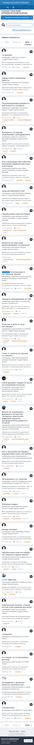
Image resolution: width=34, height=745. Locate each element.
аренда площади (9, 529)
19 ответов (20, 466)
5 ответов (18, 718)
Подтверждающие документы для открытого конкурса (15, 104)
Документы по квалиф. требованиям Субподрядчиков (16, 133)
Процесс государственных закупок (13, 109)
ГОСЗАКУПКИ (8, 708)
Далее (27, 42)
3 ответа (18, 288)
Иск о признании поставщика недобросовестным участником (16, 453)
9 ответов (17, 541)
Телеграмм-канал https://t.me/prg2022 (15, 2)
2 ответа (17, 228)
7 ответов (16, 67)
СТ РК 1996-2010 (9, 580)
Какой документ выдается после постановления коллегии (17, 384)
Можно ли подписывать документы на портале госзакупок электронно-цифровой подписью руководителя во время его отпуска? (14, 417)
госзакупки (7, 55)
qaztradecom (19, 216)
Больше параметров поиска (22, 30)
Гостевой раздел (26, 710)
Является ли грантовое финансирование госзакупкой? (16, 244)
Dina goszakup (19, 276)
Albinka (17, 710)
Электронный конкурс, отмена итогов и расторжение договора (17, 606)
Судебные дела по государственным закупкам (17, 458)
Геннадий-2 (19, 329)
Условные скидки (9, 504)
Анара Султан (19, 387)
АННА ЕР (18, 358)
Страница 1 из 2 (17, 42)
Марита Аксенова (21, 108)
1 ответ (18, 311)
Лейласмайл (19, 531)
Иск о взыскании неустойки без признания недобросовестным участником (16, 164)
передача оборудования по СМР (16, 299)
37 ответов (18, 148)
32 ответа (19, 621)
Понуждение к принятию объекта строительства (13, 683)
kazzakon (18, 168)
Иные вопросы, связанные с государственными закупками (15, 170)
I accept (28, 740)
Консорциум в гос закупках (14, 479)
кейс (16, 301)
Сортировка (28, 44)
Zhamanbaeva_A (20, 456)
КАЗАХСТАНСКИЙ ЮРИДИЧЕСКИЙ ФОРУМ (14, 12)
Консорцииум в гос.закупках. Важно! (13, 273)
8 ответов (17, 117)
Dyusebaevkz (19, 687)
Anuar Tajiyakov (20, 582)
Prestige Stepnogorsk (22, 425)
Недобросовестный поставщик (16, 214)
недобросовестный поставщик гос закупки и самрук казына (16, 553)
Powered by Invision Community (17, 735)
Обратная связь (14, 731)
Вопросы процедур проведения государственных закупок (15, 138)
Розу (16, 57)
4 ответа (19, 369)
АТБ (16, 481)
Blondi (17, 247)
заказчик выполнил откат (13, 191)
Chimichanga (19, 193)
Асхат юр (18, 82)
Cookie (23, 731)
